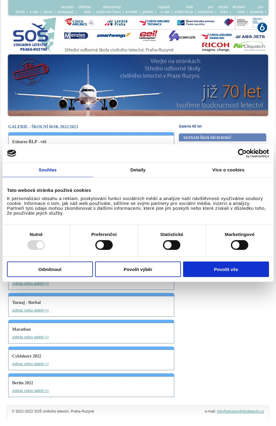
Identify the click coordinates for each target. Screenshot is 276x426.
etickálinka (223, 9)
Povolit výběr (138, 269)
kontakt (131, 12)
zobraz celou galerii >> (30, 283)
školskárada (238, 9)
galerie (147, 12)
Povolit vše (226, 269)
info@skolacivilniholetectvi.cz (240, 411)
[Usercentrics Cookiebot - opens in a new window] (242, 153)
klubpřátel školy (184, 9)
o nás (34, 12)
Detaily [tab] (138, 169)
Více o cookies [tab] (228, 169)
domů (20, 12)
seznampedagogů (65, 9)
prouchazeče (205, 9)
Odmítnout (50, 269)
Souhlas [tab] (48, 169)
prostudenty (256, 9)
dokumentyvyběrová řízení (108, 9)
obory (47, 12)
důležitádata (84, 9)
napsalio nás (164, 9)
